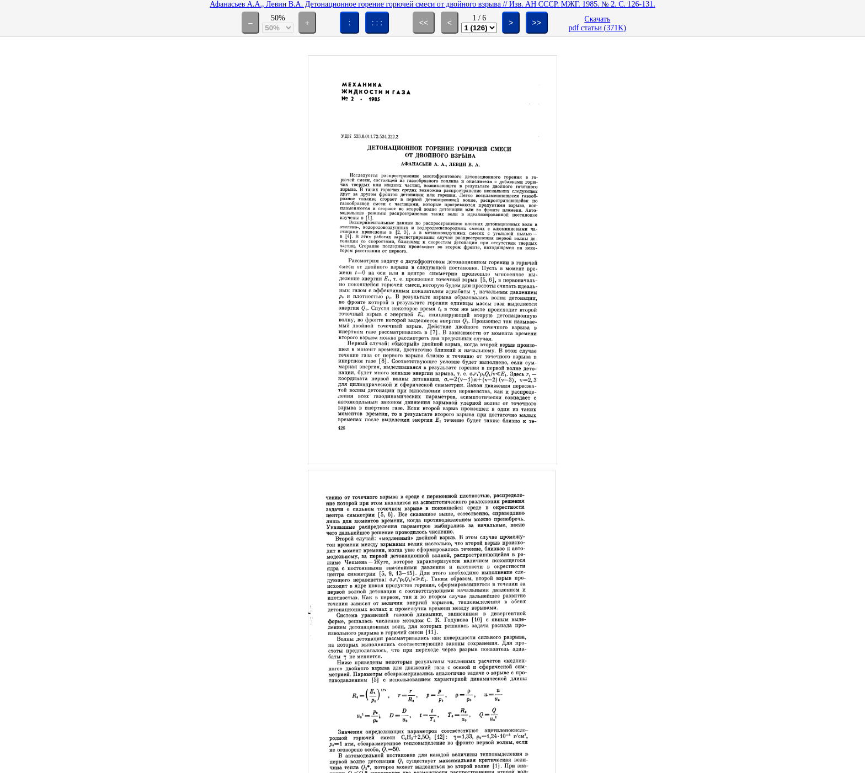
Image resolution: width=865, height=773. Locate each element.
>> (536, 22)
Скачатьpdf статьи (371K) (597, 23)
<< (423, 22)
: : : (377, 22)
